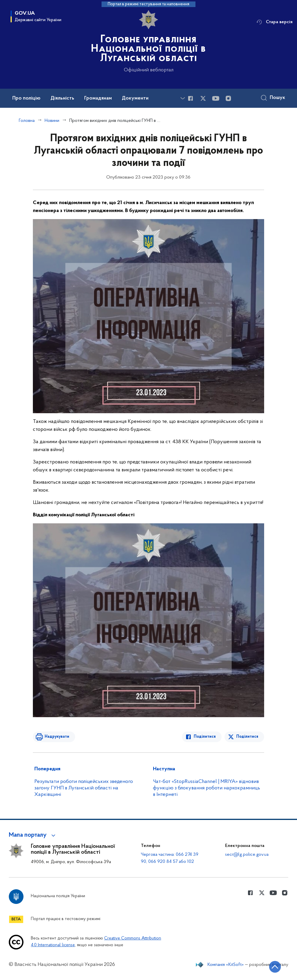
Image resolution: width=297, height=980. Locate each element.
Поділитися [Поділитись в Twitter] (247, 736)
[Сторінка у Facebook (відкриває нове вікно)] (190, 98)
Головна (27, 120)
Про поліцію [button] (26, 98)
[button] (33, 835)
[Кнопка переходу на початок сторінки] (275, 967)
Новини (52, 120)
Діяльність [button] (62, 98)
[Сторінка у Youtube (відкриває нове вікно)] (215, 98)
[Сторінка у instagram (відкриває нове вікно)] (228, 98)
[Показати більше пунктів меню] (182, 98)
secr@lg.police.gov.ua (247, 854)
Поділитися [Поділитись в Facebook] (205, 736)
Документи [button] (135, 98)
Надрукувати (57, 736)
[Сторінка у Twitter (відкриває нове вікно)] (203, 98)
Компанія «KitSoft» (225, 964)
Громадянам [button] (98, 98)
